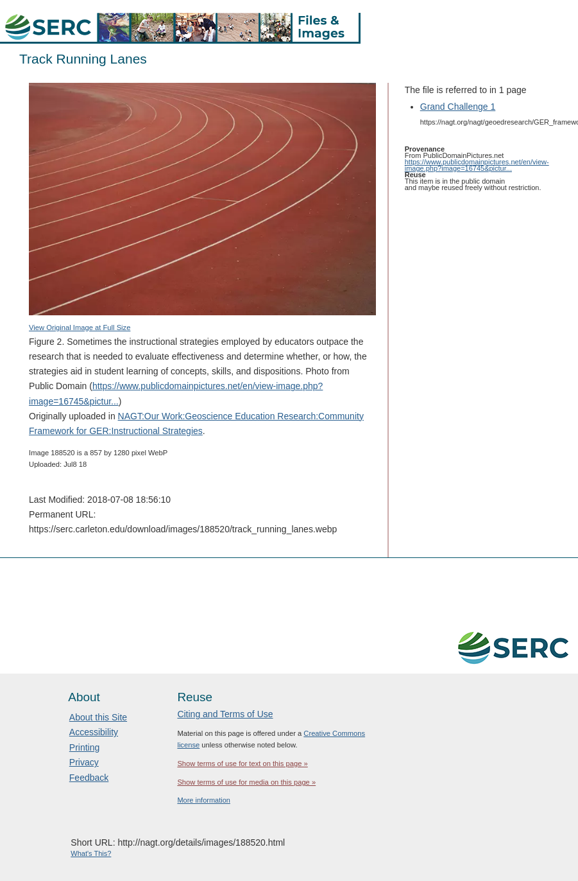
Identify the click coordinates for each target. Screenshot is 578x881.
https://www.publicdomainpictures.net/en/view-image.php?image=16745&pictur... (477, 165)
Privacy (84, 762)
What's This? (91, 853)
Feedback (88, 777)
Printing (84, 747)
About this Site (98, 717)
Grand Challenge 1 (458, 106)
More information (203, 800)
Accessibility (93, 732)
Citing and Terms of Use (225, 714)
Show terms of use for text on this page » (242, 763)
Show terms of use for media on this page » (246, 782)
